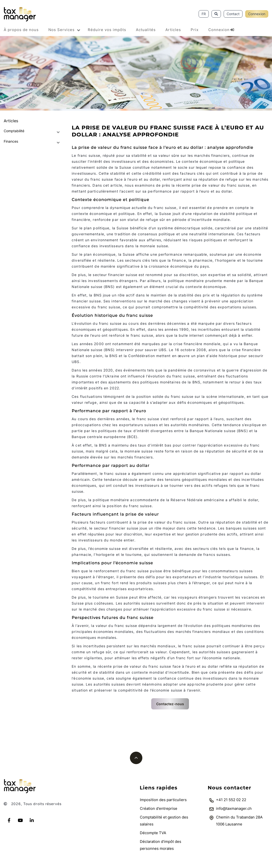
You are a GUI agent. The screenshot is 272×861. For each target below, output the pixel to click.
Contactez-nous (170, 704)
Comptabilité (14, 131)
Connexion (256, 14)
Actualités (146, 29)
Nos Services (61, 29)
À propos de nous (21, 29)
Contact (233, 14)
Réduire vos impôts (107, 29)
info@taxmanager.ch (234, 808)
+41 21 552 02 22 (231, 799)
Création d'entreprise (158, 808)
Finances (11, 141)
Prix (195, 29)
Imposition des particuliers (163, 799)
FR (204, 14)
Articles (173, 29)
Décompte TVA (153, 832)
